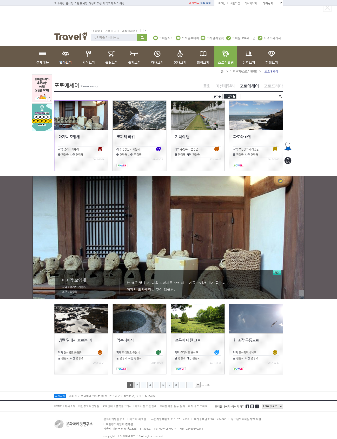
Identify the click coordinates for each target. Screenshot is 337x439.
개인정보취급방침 (88, 406)
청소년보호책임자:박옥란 (246, 419)
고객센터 (107, 406)
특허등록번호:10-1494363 (210, 419)
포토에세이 (249, 86)
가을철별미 (112, 30)
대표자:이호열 (138, 419)
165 (207, 384)
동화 (207, 86)
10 (189, 384)
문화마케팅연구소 (114, 419)
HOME (58, 406)
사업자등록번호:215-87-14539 (170, 419)
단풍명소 (97, 30)
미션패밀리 (225, 86)
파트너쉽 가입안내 (146, 406)
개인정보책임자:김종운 (119, 424)
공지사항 (60, 396)
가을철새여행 (130, 30)
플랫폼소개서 (124, 406)
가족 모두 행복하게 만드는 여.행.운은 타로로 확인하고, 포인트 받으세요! (112, 396)
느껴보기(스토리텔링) (243, 71)
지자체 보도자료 (198, 406)
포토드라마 (273, 86)
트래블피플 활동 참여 (172, 406)
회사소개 (70, 406)
